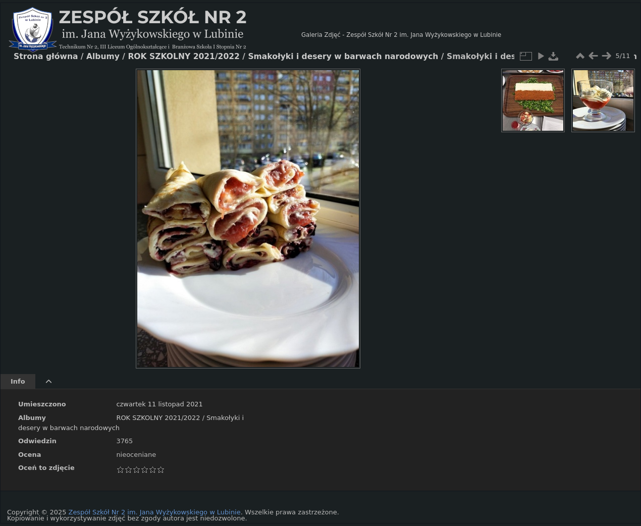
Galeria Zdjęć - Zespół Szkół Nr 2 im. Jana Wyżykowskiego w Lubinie (401, 34)
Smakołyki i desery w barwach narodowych (343, 56)
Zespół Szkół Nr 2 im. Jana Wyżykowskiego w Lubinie (155, 512)
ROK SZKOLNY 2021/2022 (158, 418)
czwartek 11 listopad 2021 (159, 404)
